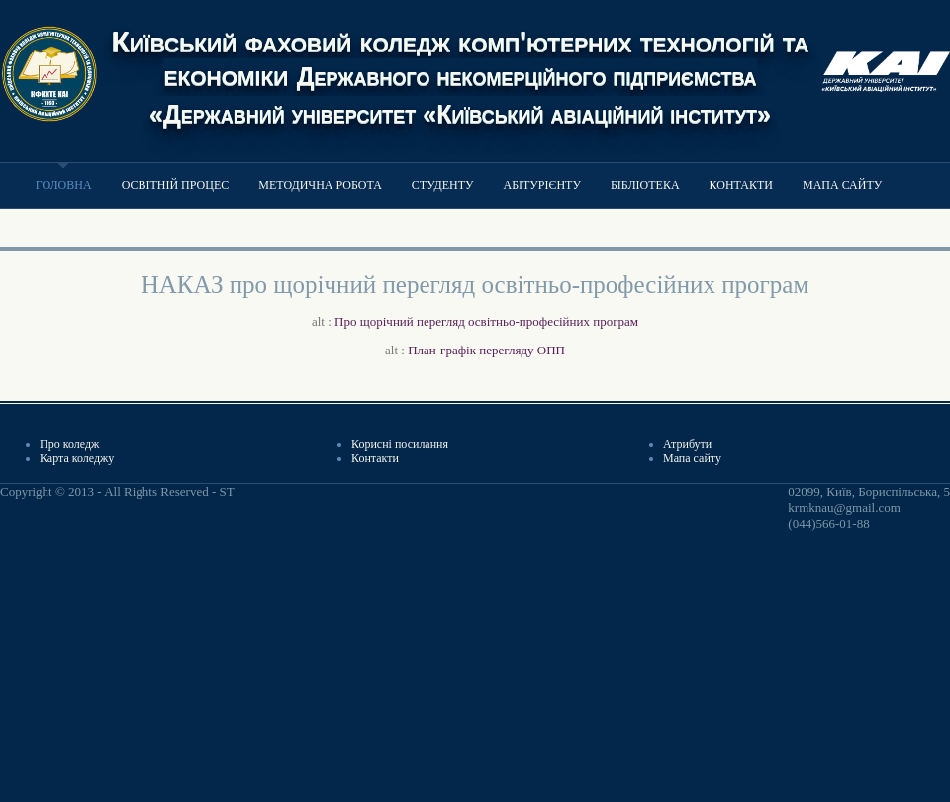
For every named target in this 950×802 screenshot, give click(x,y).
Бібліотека (645, 185)
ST (226, 491)
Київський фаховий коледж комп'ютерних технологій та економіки (459, 76)
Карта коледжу (77, 458)
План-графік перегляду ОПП (486, 350)
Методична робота (320, 185)
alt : (475, 321)
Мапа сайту (842, 185)
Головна (64, 185)
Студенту (443, 185)
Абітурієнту (541, 185)
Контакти (741, 185)
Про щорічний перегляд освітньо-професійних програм (486, 321)
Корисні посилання (399, 444)
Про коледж (69, 444)
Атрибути (687, 444)
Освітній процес (176, 185)
